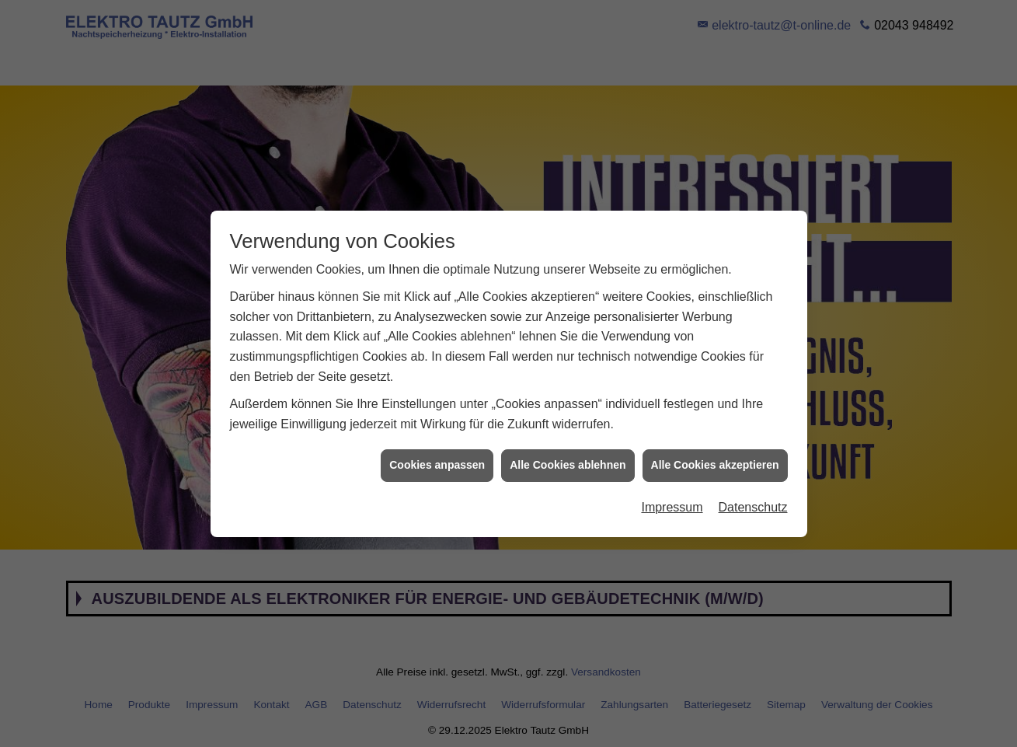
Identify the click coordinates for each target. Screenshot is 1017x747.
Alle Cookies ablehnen (567, 462)
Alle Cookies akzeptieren (715, 462)
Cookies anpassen (437, 462)
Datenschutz (753, 504)
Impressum (671, 504)
